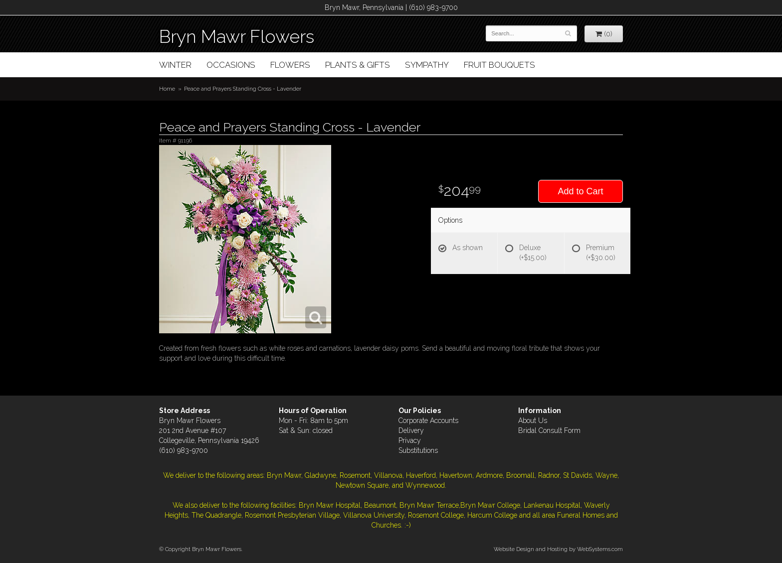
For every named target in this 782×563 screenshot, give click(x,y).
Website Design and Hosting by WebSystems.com (558, 549)
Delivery (411, 430)
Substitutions (418, 450)
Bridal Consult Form (549, 430)
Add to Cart (580, 191)
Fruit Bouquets (499, 65)
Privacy (409, 440)
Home (167, 88)
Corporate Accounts (428, 420)
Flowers (290, 65)
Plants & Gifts (357, 65)
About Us (532, 420)
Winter (175, 65)
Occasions (230, 65)
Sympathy (427, 65)
